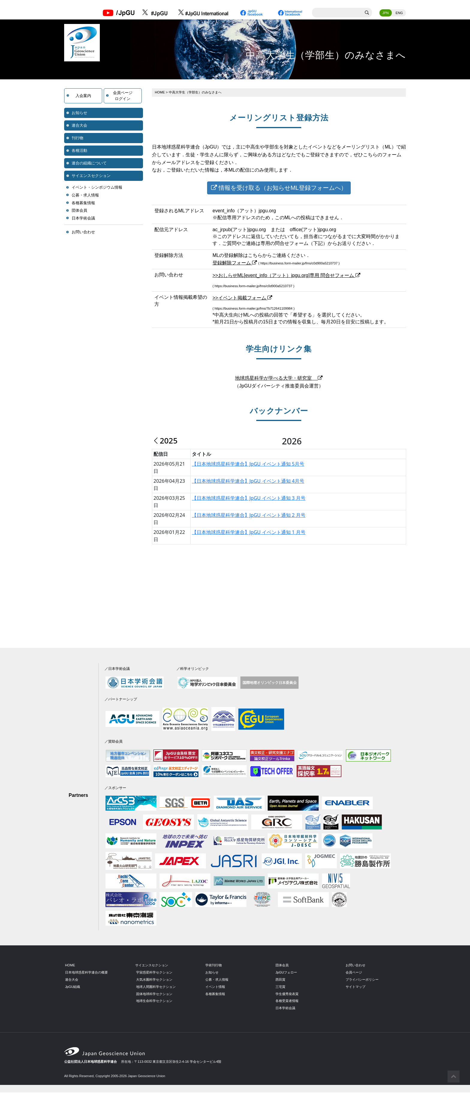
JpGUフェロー (286, 973)
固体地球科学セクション (154, 994)
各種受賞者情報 (287, 1001)
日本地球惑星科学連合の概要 (86, 973)
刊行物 (77, 138)
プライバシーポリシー (362, 980)
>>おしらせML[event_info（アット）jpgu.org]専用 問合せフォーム (287, 275)
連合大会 (79, 126)
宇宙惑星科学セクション (154, 973)
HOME (160, 93)
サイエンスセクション (91, 176)
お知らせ (79, 113)
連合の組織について (89, 163)
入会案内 (83, 96)
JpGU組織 (72, 987)
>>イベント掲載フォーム (242, 298)
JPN (385, 13)
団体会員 (79, 211)
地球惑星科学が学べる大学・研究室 (279, 379)
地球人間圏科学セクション (156, 987)
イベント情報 (215, 987)
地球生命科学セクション (154, 1001)
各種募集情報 (83, 203)
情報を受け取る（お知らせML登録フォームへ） (279, 188)
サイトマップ (355, 987)
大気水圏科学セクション (154, 980)
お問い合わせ (83, 232)
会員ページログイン (122, 96)
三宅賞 (280, 987)
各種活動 (79, 151)
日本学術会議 (83, 219)
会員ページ (354, 973)
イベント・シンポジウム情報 (97, 188)
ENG (399, 13)
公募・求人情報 (85, 195)
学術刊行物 (213, 966)
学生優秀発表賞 (287, 994)
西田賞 (280, 980)
